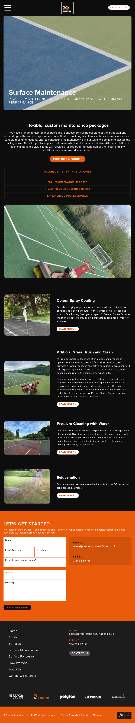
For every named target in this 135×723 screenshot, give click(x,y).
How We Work (18, 663)
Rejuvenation (68, 477)
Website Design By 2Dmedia (74, 715)
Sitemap (97, 715)
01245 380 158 (82, 560)
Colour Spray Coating (76, 300)
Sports (13, 637)
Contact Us (118, 7)
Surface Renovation (22, 656)
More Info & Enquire (67, 159)
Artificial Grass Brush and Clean (85, 352)
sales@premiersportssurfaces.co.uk (94, 546)
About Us (15, 669)
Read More (66, 329)
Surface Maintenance (23, 650)
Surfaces (15, 643)
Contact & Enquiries (22, 675)
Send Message (17, 606)
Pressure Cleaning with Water (83, 423)
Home (13, 631)
